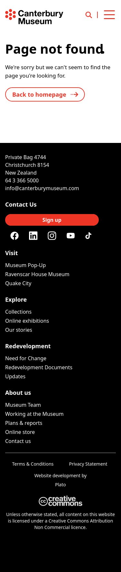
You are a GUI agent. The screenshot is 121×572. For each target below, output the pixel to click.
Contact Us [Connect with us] (21, 204)
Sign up (52, 219)
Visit (11, 253)
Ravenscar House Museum (37, 274)
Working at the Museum (34, 413)
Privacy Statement (88, 464)
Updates (15, 376)
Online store (20, 432)
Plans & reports (23, 422)
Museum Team (23, 404)
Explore (16, 299)
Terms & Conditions (33, 464)
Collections (18, 311)
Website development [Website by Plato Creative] (58, 475)
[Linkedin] (33, 236)
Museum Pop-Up (25, 265)
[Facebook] (14, 236)
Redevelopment (28, 346)
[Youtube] (70, 235)
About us (18, 392)
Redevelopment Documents (38, 367)
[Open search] (92, 15)
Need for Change (25, 358)
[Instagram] (52, 236)
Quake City (18, 283)
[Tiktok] (89, 235)
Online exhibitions (27, 320)
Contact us (18, 441)
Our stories (18, 329)
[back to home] (45, 94)
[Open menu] (109, 14)
